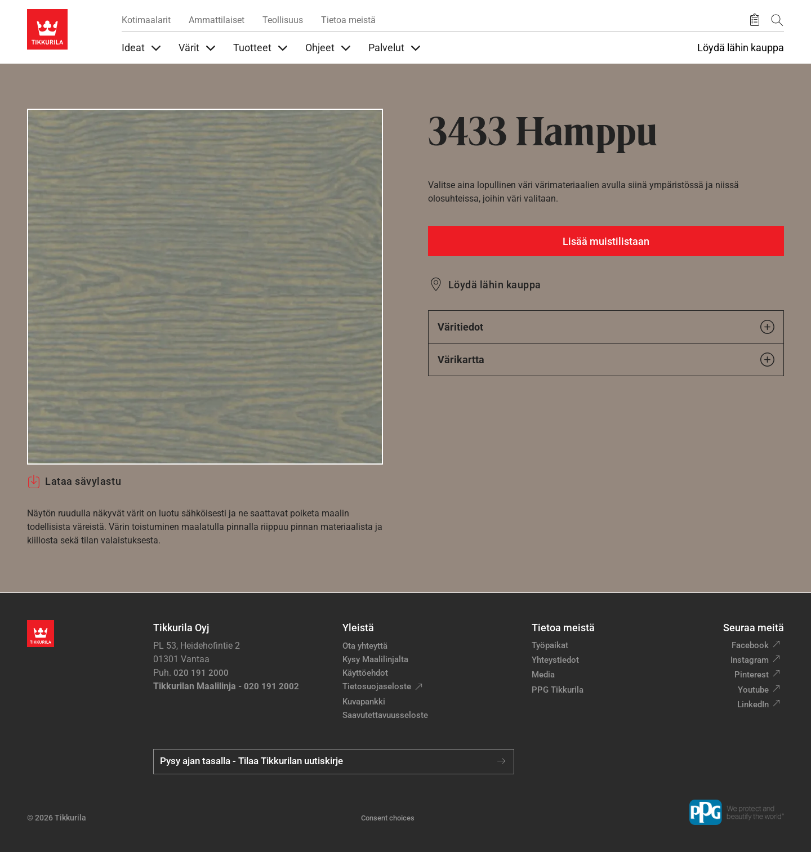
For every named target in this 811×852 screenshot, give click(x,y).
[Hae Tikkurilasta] (777, 20)
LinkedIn (753, 704)
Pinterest (751, 675)
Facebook (750, 645)
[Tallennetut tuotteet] (754, 20)
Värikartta (606, 360)
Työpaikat (550, 645)
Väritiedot (606, 327)
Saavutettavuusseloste (385, 715)
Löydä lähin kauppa (740, 47)
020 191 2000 (201, 673)
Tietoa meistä (348, 20)
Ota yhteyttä (364, 646)
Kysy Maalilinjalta (375, 659)
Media (543, 675)
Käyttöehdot (365, 673)
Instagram (749, 660)
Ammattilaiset (216, 20)
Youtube (753, 690)
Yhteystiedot (555, 660)
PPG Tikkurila (557, 690)
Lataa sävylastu (74, 481)
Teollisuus (282, 20)
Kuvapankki (363, 702)
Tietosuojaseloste (376, 686)
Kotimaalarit (146, 20)
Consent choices (388, 818)
